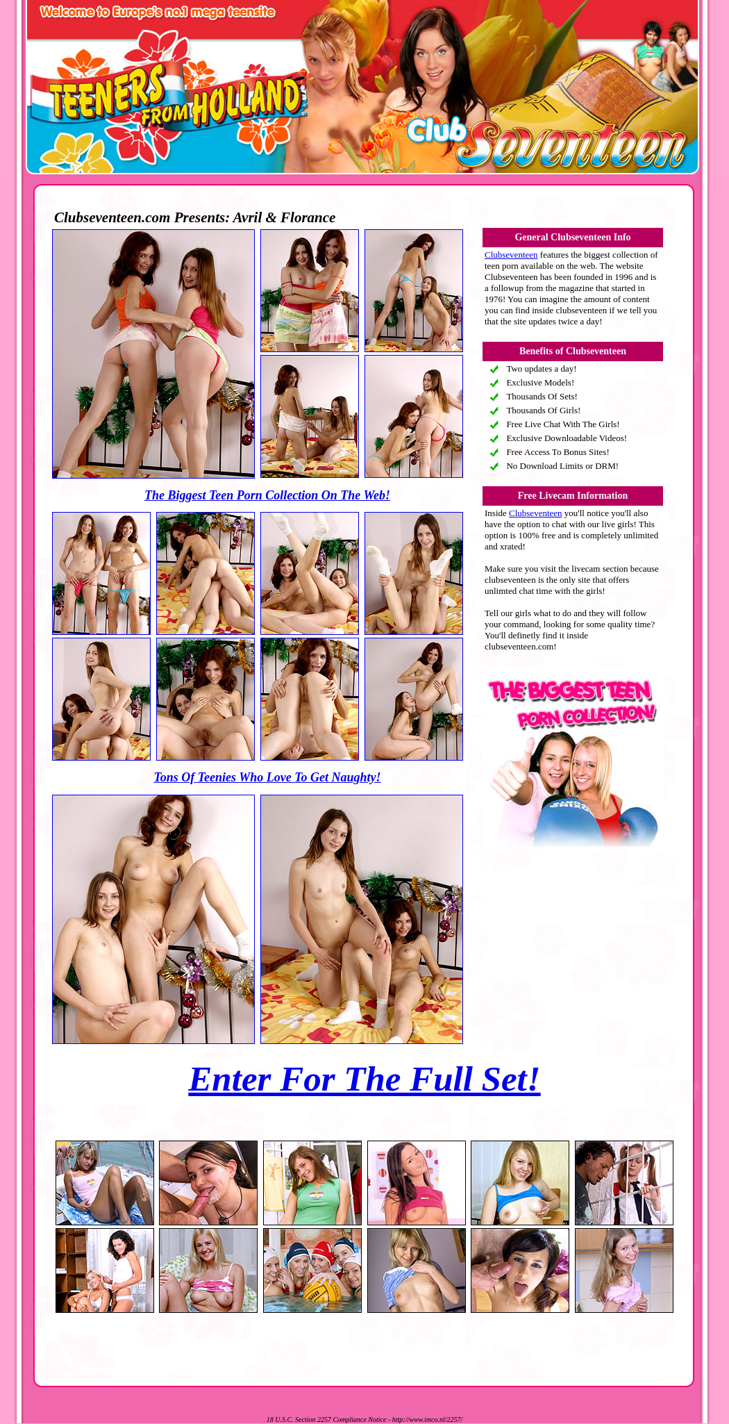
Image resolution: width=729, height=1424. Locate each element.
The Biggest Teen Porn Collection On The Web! (267, 495)
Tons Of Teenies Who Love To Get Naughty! (266, 777)
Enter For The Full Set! (364, 1078)
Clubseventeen (511, 254)
